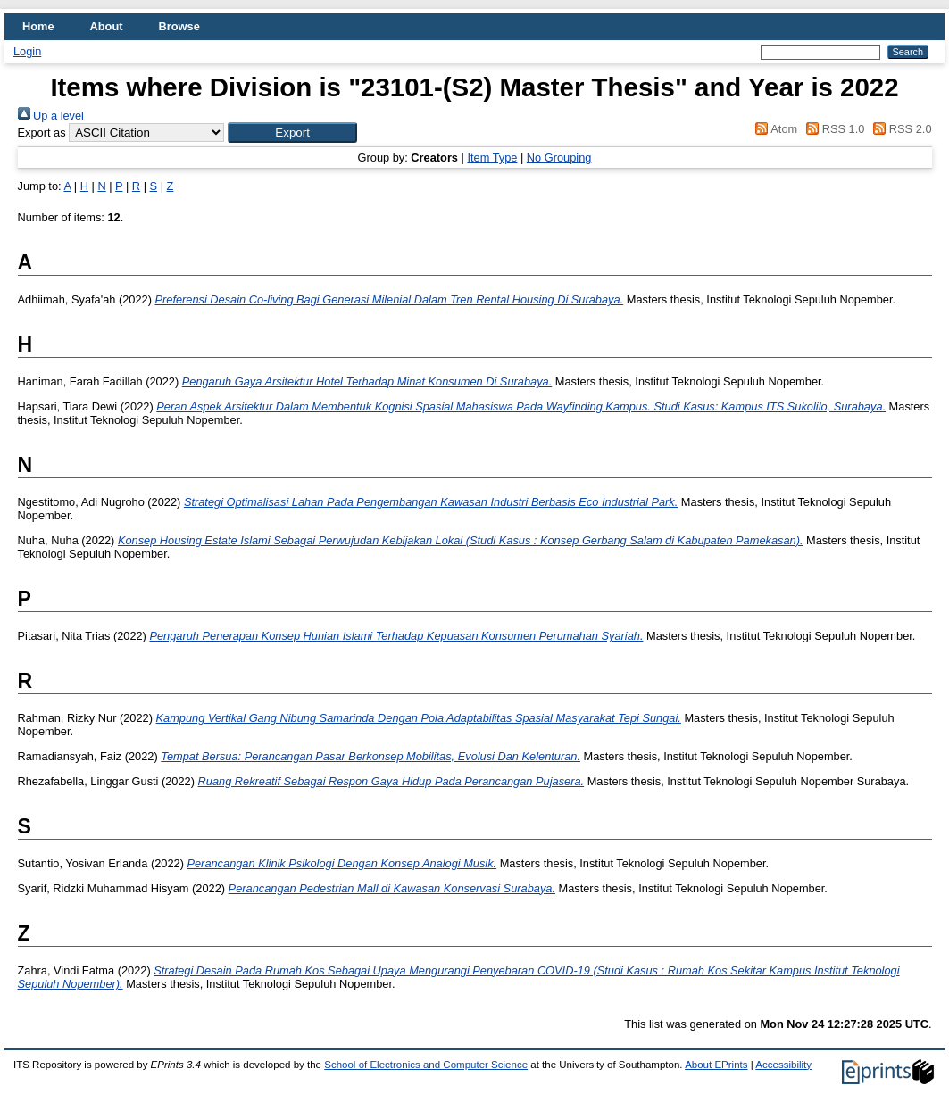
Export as (42, 132)
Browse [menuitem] (179, 26)
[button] (292, 132)
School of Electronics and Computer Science (426, 1064)
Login (27, 51)
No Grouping (559, 157)
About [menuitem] (106, 26)
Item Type (492, 157)
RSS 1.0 (833, 129)
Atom (773, 129)
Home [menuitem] (38, 26)
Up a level (51, 115)
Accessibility (783, 1064)
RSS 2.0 (900, 129)
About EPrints (716, 1064)
